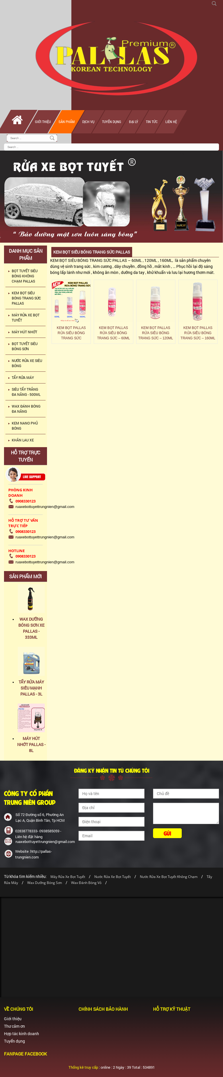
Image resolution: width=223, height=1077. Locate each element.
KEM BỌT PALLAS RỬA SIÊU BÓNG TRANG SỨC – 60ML (113, 333)
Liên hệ (171, 121)
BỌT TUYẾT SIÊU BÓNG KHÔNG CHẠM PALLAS (25, 275)
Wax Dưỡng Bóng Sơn (44, 882)
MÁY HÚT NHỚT (24, 332)
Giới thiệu (43, 121)
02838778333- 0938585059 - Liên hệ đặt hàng (38, 833)
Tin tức (152, 121)
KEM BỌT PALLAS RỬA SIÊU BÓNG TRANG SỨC (71, 333)
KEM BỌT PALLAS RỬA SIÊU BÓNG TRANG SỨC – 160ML (198, 333)
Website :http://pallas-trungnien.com (33, 854)
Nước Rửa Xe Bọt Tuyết (113, 876)
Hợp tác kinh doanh (21, 1033)
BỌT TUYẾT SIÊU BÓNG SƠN (25, 346)
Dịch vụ (88, 121)
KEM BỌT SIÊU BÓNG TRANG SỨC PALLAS (26, 298)
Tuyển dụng (111, 121)
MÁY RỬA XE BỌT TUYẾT (26, 317)
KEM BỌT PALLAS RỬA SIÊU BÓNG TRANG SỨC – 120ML (155, 333)
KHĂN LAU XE (23, 440)
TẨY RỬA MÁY (23, 377)
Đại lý (133, 121)
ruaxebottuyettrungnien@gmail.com (41, 841)
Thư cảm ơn (14, 1026)
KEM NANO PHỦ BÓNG (25, 426)
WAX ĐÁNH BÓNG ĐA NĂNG (26, 409)
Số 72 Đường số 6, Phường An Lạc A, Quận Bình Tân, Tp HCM (39, 817)
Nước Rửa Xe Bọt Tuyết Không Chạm (168, 876)
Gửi (167, 833)
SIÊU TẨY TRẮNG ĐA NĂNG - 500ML (26, 392)
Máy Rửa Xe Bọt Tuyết (67, 876)
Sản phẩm (66, 121)
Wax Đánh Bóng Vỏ (86, 882)
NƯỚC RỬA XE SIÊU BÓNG (27, 363)
